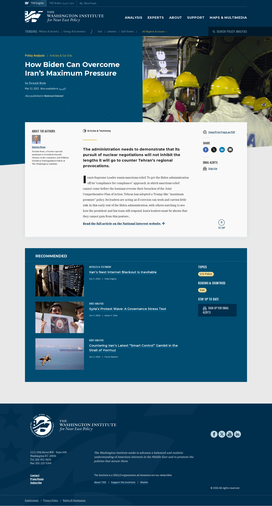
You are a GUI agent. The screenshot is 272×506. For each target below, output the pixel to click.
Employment (32, 500)
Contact (34, 475)
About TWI (100, 482)
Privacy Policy (51, 500)
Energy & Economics (75, 31)
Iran (100, 31)
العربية (62, 88)
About (175, 18)
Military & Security (49, 31)
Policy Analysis (35, 55)
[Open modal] (230, 31)
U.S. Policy (206, 273)
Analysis (133, 18)
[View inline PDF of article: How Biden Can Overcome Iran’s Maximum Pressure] (221, 132)
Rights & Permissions (74, 500)
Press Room (37, 479)
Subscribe (36, 482)
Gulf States (127, 31)
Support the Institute (123, 482)
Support (195, 18)
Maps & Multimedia (228, 18)
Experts (156, 18)
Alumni (144, 482)
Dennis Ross (37, 83)
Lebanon (112, 31)
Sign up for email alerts (216, 310)
